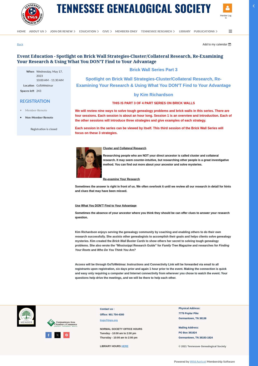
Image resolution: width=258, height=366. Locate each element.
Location (28, 85)
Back (20, 44)
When (30, 71)
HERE (124, 346)
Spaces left (27, 90)
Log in (227, 8)
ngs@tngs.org (109, 320)
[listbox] (217, 44)
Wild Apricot (198, 361)
